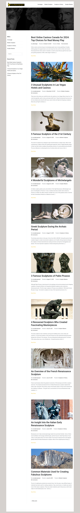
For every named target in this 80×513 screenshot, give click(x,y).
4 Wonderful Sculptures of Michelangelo (51, 180)
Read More (33, 55)
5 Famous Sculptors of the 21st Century (51, 134)
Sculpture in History (58, 4)
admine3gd (34, 43)
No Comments (64, 43)
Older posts (34, 501)
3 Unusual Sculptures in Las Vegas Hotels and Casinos (15, 69)
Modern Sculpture (48, 4)
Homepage (40, 4)
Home (58, 43)
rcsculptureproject (36, 91)
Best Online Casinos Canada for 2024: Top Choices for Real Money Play (14, 64)
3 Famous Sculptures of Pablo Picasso (50, 276)
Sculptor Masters (69, 4)
